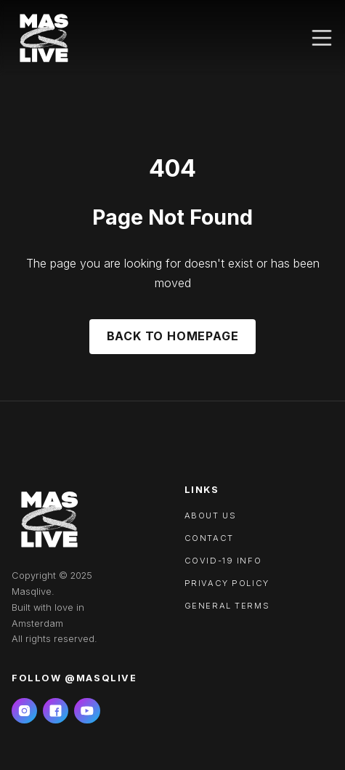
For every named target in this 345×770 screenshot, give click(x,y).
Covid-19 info (223, 561)
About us (210, 515)
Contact (209, 538)
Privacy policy (226, 583)
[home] (44, 38)
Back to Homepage (173, 336)
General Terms (227, 606)
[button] (322, 38)
